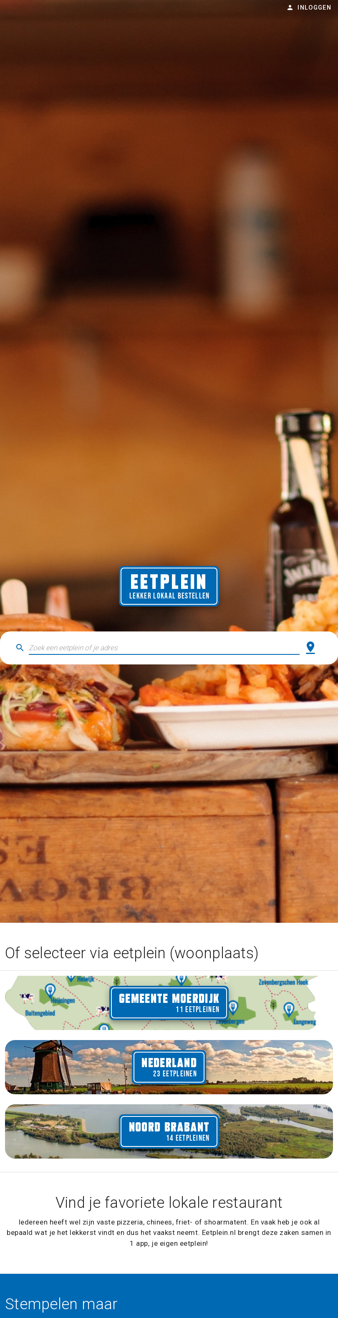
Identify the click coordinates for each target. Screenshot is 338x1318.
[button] (164, 647)
